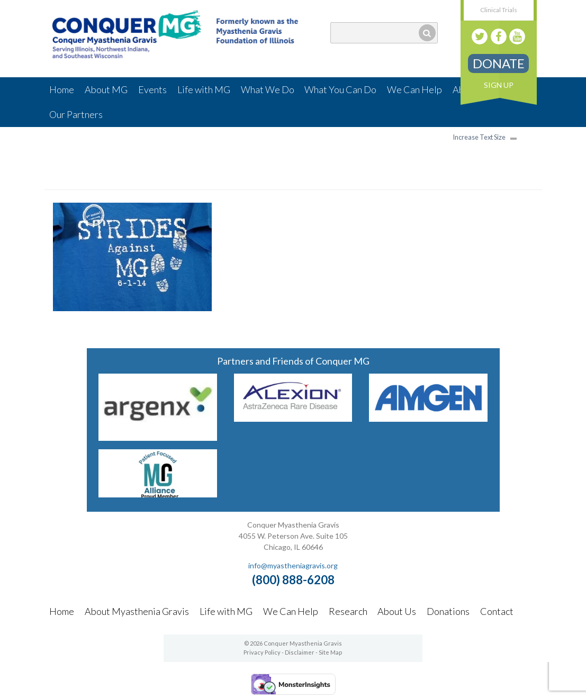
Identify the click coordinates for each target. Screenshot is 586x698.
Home (61, 89)
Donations (448, 611)
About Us (396, 611)
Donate (499, 63)
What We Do (267, 89)
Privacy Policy (262, 652)
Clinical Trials (498, 10)
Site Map (330, 652)
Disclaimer (299, 652)
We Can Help (414, 89)
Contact (496, 611)
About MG (106, 89)
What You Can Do (340, 89)
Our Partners (76, 114)
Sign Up (498, 84)
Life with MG (203, 89)
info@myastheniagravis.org (293, 565)
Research (348, 611)
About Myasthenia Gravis (137, 611)
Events (152, 89)
